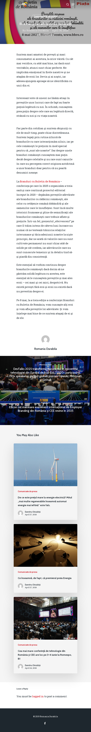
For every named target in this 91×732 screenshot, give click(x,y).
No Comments (45, 35)
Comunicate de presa (45, 16)
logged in (38, 696)
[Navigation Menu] (73, 4)
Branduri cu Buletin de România (40, 181)
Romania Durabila (37, 30)
